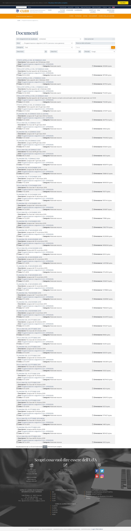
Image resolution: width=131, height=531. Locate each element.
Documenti (93, 16)
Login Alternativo (97, 529)
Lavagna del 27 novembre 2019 (30, 230)
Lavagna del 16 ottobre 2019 (29, 373)
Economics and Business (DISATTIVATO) (99, 492)
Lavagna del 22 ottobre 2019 (29, 355)
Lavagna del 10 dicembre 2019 (29, 194)
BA (53, 492)
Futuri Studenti (61, 11)
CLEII (50, 10)
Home (71, 16)
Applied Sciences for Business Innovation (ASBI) (99, 497)
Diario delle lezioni (106, 16)
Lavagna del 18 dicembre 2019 (29, 167)
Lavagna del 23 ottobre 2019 (29, 347)
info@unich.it (67, 470)
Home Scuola (63, 7)
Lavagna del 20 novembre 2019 (30, 257)
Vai (113, 47)
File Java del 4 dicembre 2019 (29, 212)
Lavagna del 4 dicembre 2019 (29, 203)
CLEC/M (55, 510)
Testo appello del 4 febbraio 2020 (31, 78)
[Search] (21, 7)
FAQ (98, 10)
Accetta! (123, 3)
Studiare (69, 10)
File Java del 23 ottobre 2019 (29, 338)
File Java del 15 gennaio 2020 (29, 123)
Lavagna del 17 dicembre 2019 (29, 176)
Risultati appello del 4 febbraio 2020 (33, 87)
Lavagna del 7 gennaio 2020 (29, 158)
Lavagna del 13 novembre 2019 (30, 275)
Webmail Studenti (96, 7)
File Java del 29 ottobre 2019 (29, 329)
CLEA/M (55, 506)
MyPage (77, 7)
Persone (78, 16)
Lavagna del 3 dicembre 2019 (29, 221)
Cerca (29, 7)
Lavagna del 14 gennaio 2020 (29, 132)
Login (109, 7)
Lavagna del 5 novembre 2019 (29, 311)
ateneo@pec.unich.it (67, 472)
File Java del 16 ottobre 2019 (29, 382)
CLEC (54, 496)
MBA (54, 514)
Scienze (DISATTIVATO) (94, 494)
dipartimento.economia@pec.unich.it (33, 501)
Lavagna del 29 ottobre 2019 (29, 320)
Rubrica (105, 7)
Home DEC (71, 7)
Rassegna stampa (110, 11)
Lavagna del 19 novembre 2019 (30, 266)
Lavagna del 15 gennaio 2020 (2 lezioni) (33, 114)
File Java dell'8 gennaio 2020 (29, 150)
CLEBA (54, 508)
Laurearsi (78, 10)
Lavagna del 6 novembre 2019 (29, 302)
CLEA (54, 494)
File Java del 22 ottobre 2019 (29, 364)
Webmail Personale (86, 7)
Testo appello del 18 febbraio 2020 (32, 60)
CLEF (54, 498)
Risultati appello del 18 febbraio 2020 (33, 69)
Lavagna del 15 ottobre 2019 (29, 391)
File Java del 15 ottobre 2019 (29, 400)
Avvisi (85, 16)
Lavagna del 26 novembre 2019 (30, 239)
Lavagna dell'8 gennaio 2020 (29, 141)
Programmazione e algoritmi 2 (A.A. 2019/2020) (37, 64)
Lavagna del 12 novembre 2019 (30, 284)
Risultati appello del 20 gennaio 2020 (33, 96)
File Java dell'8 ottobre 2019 (29, 436)
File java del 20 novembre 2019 (30, 248)
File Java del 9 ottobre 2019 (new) (31, 418)
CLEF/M (54, 512)
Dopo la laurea (92, 11)
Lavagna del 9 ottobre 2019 (29, 409)
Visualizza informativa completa (59, 3)
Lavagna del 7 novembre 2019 (29, 293)
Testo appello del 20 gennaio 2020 (31, 105)
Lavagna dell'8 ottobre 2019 (29, 427)
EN (113, 7)
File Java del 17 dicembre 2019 (29, 185)
